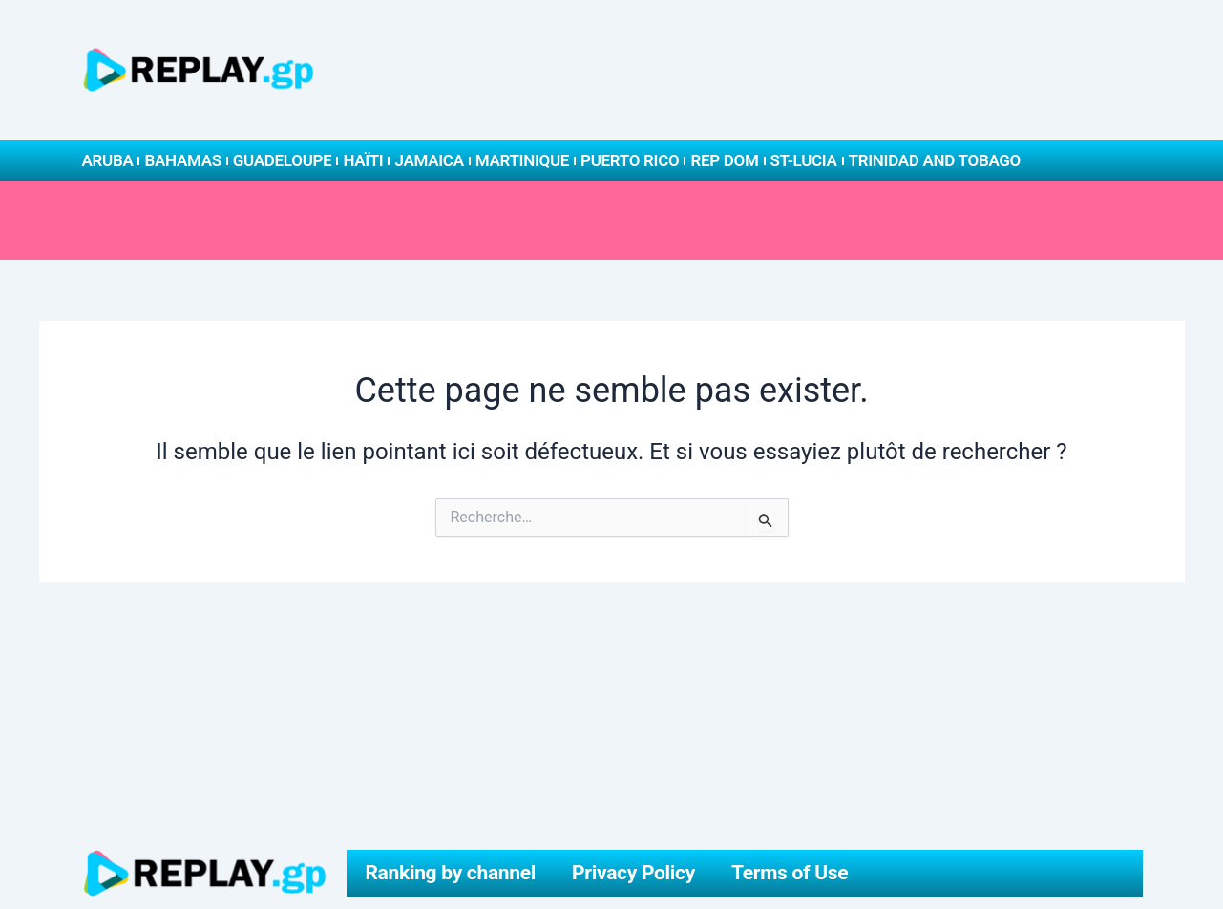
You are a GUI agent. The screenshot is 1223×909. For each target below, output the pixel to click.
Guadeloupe (282, 160)
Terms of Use (789, 872)
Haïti (363, 160)
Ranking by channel (450, 872)
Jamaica (428, 160)
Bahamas (182, 160)
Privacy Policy (633, 872)
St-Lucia (803, 160)
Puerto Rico (629, 160)
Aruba (108, 160)
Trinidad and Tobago (935, 160)
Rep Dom (724, 160)
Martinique (522, 160)
